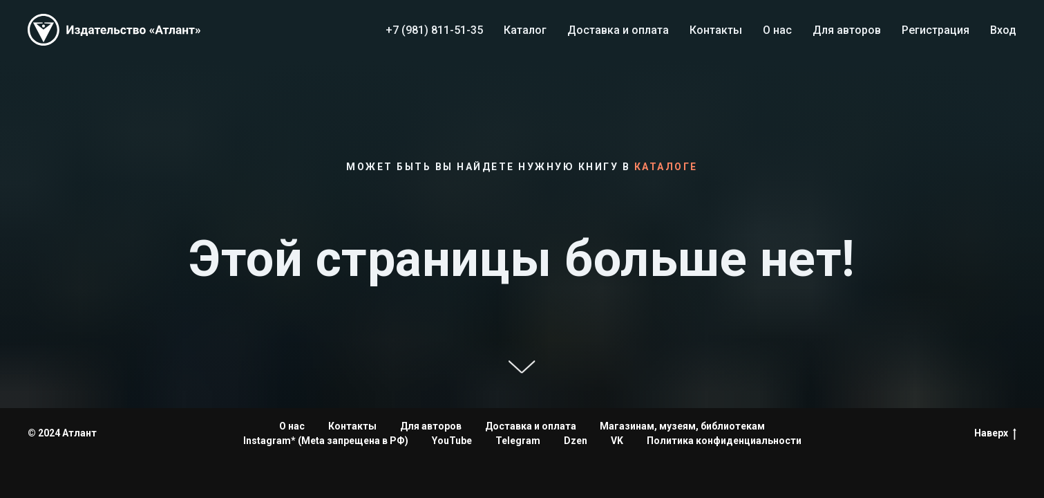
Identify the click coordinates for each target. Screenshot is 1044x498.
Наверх (995, 433)
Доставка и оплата (618, 30)
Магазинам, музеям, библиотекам (682, 426)
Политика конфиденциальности (724, 440)
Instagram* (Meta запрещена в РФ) (325, 440)
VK (617, 440)
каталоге (666, 166)
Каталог (525, 30)
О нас (777, 30)
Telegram (517, 440)
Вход (1003, 30)
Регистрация (935, 30)
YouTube (452, 440)
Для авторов (847, 30)
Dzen (575, 440)
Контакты (716, 30)
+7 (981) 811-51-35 (434, 30)
